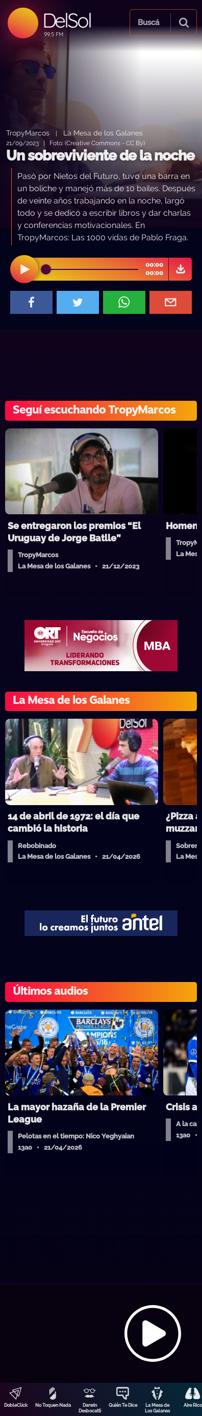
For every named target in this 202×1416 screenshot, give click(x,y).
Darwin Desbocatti (90, 1408)
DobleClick (16, 1405)
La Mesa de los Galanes (103, 132)
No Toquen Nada (53, 1405)
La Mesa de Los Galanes (157, 1408)
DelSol (66, 20)
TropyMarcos (27, 132)
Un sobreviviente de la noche (100, 155)
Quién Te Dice (123, 1405)
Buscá (148, 22)
